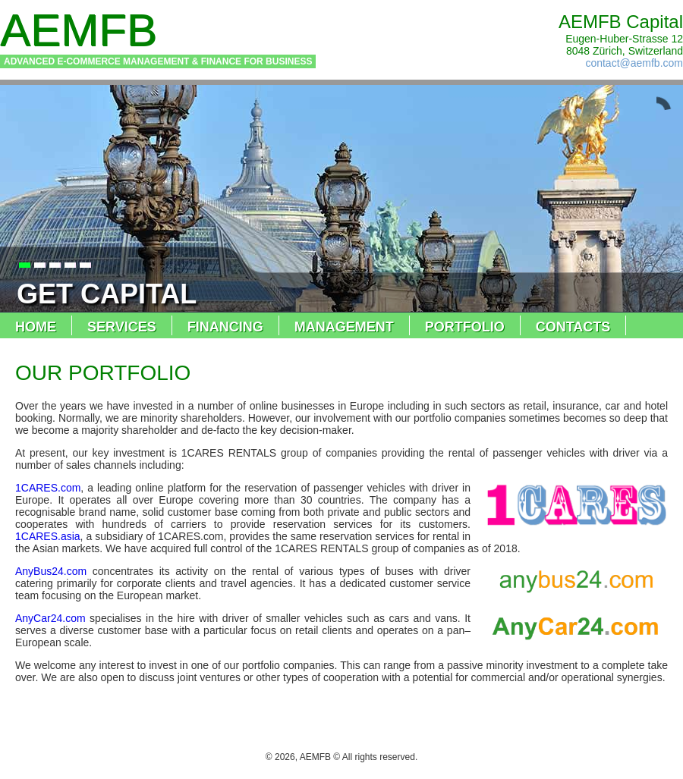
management (344, 327)
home (35, 327)
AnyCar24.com (50, 618)
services (121, 327)
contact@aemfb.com (634, 63)
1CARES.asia (47, 536)
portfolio (465, 327)
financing (225, 327)
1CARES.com (47, 488)
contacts (573, 327)
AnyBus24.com (51, 571)
